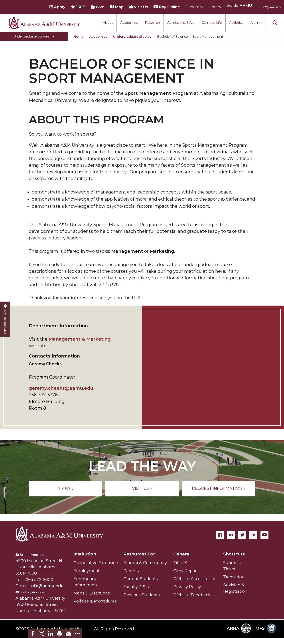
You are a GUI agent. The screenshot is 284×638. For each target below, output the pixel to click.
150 (78, 6)
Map (117, 7)
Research (152, 23)
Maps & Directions (91, 593)
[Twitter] (242, 535)
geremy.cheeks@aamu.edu (61, 388)
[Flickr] (231, 535)
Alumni (256, 23)
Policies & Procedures (95, 601)
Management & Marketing (80, 339)
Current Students (140, 578)
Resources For (139, 554)
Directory (194, 7)
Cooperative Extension (95, 562)
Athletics (236, 23)
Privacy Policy (187, 586)
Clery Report (185, 570)
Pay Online (167, 7)
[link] (32, 633)
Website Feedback (192, 595)
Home (78, 37)
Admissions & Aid (180, 23)
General (182, 554)
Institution (84, 554)
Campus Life (212, 23)
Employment (86, 570)
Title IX (180, 562)
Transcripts (234, 577)
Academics (129, 23)
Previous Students (141, 595)
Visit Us (138, 7)
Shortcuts (234, 554)
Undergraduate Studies (132, 37)
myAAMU (272, 7)
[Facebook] (220, 535)
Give (97, 7)
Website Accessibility (194, 578)
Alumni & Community (145, 562)
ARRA (239, 628)
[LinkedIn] (253, 535)
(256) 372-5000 (38, 579)
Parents (131, 570)
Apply (57, 7)
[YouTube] (264, 535)
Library (214, 7)
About (108, 23)
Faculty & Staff (137, 586)
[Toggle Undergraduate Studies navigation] (34, 36)
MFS (265, 628)
